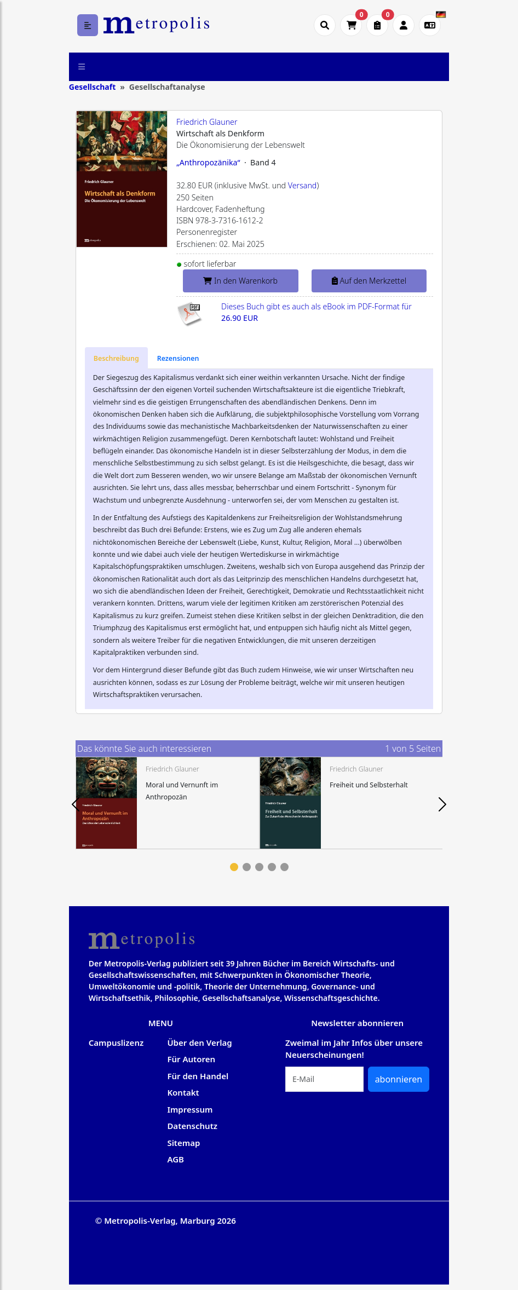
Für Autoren (191, 1058)
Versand (302, 185)
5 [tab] (284, 867)
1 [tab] (234, 867)
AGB (175, 1159)
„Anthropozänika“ (208, 162)
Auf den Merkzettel (369, 280)
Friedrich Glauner (207, 122)
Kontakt (183, 1092)
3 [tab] (259, 867)
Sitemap (183, 1142)
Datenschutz (192, 1125)
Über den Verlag (199, 1042)
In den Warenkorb (240, 280)
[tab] (116, 358)
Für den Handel (197, 1075)
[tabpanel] (168, 803)
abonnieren (399, 1079)
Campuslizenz (116, 1042)
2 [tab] (247, 867)
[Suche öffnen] (325, 25)
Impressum (189, 1109)
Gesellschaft (92, 87)
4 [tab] (272, 867)
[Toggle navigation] (82, 67)
